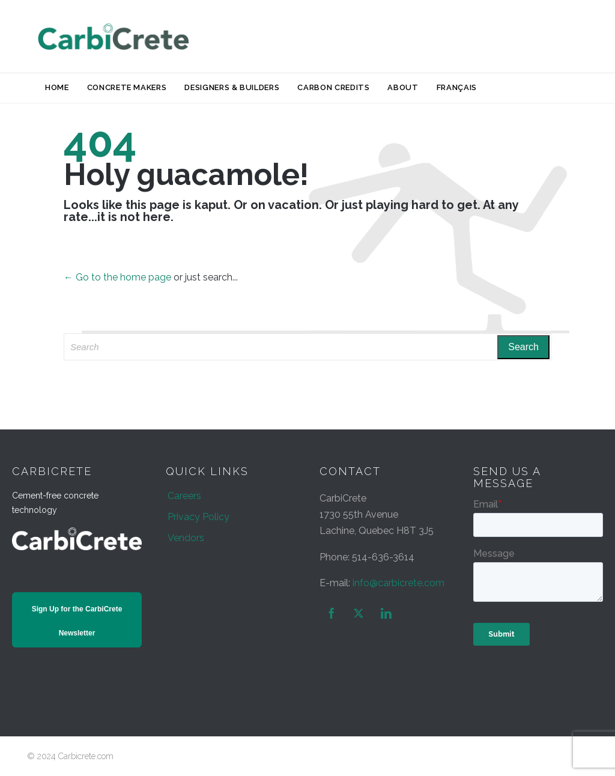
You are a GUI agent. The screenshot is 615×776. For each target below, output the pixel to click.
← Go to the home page (117, 277)
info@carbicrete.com (398, 583)
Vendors (186, 538)
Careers (184, 496)
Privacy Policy (198, 517)
